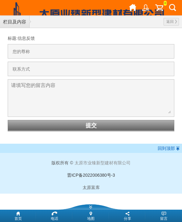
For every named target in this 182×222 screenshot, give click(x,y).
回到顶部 (166, 148)
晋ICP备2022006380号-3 (91, 175)
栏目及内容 (14, 21)
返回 (171, 21)
